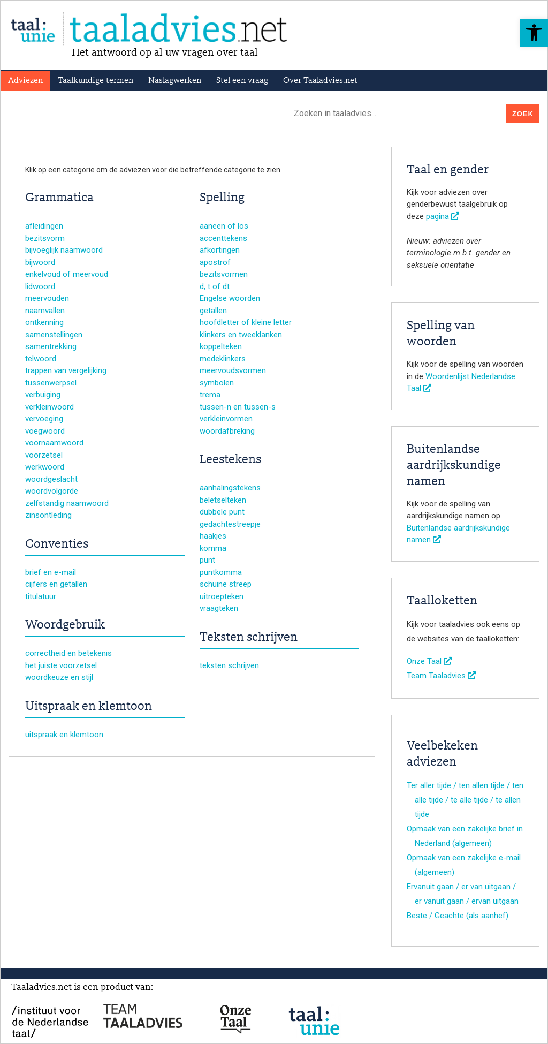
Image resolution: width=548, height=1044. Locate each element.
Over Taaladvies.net (320, 81)
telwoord (40, 359)
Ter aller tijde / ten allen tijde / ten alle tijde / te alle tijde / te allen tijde (465, 800)
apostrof (215, 262)
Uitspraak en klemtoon (88, 706)
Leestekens (230, 459)
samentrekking (51, 346)
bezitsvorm (45, 238)
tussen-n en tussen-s (238, 407)
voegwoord (45, 431)
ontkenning (44, 322)
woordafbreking (227, 431)
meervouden (47, 298)
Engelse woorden (230, 298)
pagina (442, 216)
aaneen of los (224, 226)
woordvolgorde (51, 491)
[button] (534, 33)
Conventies (56, 544)
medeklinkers (223, 359)
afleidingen (44, 226)
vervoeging (44, 418)
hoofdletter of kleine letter (246, 322)
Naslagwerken (174, 81)
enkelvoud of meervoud (66, 274)
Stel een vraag (242, 81)
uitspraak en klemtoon (64, 734)
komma (213, 548)
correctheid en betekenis (68, 653)
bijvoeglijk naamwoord (64, 250)
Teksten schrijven (249, 637)
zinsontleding (48, 515)
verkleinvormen (226, 418)
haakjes (213, 536)
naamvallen (45, 310)
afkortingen (220, 250)
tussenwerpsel (51, 383)
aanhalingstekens (230, 488)
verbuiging (42, 394)
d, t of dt (215, 286)
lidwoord (40, 286)
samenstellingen (53, 334)
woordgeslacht (51, 479)
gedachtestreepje (230, 524)
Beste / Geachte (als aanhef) (457, 915)
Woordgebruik (65, 625)
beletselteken (223, 500)
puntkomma (221, 572)
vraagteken (219, 608)
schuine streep (226, 584)
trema (210, 394)
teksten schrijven (229, 665)
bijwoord (40, 262)
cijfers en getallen (56, 584)
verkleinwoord (49, 407)
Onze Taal (429, 661)
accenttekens (223, 238)
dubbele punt (222, 512)
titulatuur (40, 596)
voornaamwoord (54, 443)
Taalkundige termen (95, 81)
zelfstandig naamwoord (67, 503)
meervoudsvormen (233, 370)
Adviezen (25, 81)
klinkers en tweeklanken (241, 334)
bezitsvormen (224, 274)
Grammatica (59, 198)
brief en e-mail (50, 572)
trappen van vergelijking (65, 370)
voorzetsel (44, 455)
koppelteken (221, 346)
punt (207, 560)
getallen (213, 310)
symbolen (217, 383)
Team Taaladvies (441, 675)
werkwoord (44, 467)
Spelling (222, 198)
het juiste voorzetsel (61, 665)
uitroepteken (221, 596)
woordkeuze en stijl (59, 677)
